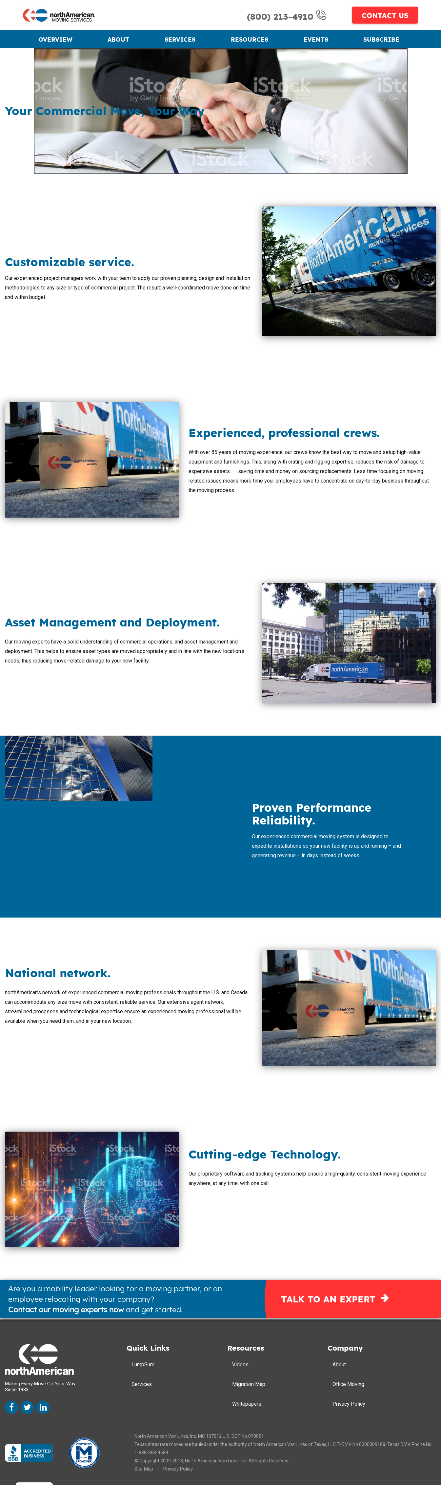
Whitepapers (246, 1404)
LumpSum (142, 1364)
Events (316, 39)
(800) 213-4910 (281, 16)
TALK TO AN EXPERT (328, 1299)
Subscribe (381, 39)
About (118, 39)
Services (180, 39)
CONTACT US (385, 15)
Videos (240, 1364)
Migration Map (248, 1384)
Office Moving (348, 1384)
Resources (249, 39)
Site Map (143, 1469)
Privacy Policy (348, 1404)
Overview (55, 39)
